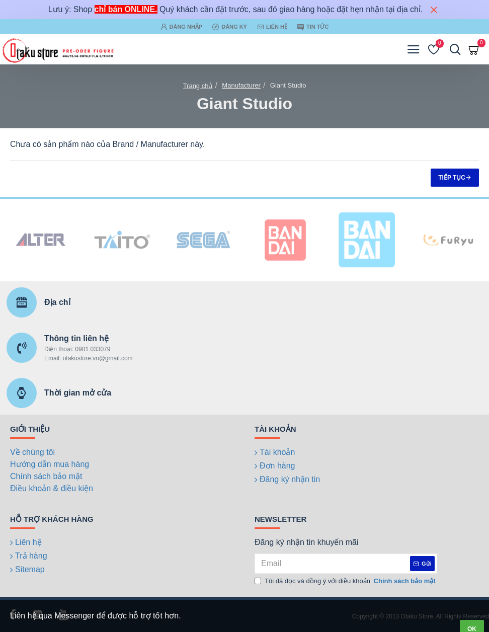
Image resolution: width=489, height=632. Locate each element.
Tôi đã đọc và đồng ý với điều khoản (346, 581)
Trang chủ (198, 86)
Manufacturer (241, 85)
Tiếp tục (451, 177)
